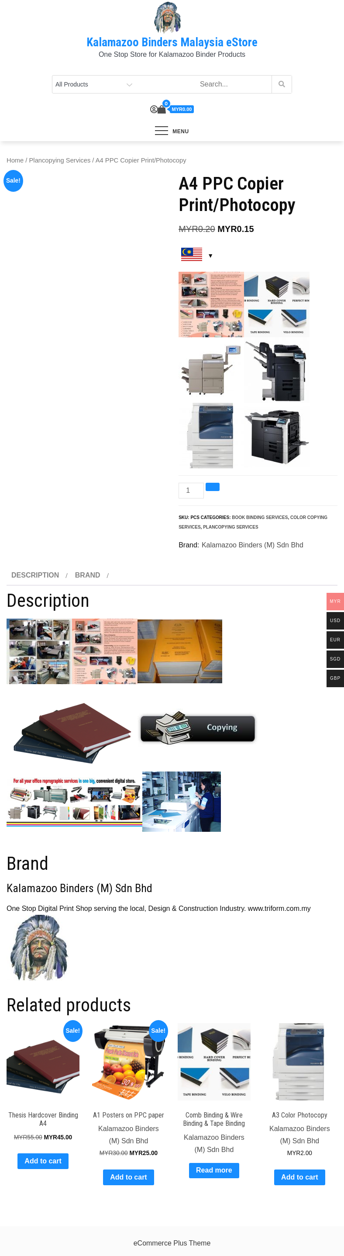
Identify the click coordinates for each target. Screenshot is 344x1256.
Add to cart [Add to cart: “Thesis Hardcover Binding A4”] (42, 1161)
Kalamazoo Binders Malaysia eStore (172, 42)
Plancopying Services (60, 160)
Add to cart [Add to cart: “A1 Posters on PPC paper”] (128, 1177)
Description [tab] (35, 575)
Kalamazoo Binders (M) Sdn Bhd (252, 545)
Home (15, 160)
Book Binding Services (260, 517)
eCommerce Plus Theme (172, 1243)
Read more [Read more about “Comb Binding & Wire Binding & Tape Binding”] (214, 1170)
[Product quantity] (191, 490)
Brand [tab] (87, 575)
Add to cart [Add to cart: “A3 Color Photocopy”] (299, 1177)
